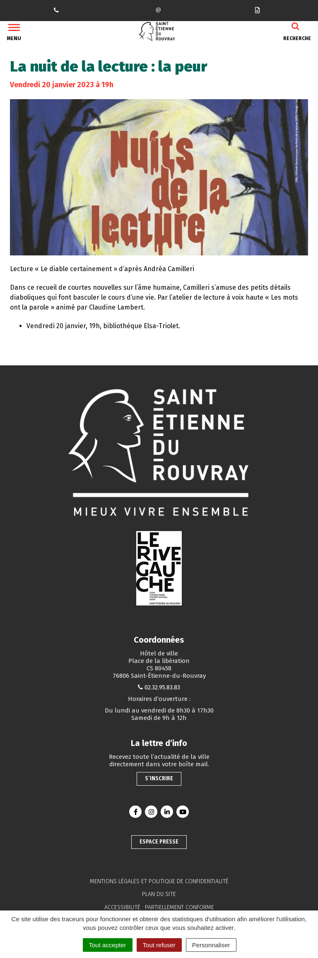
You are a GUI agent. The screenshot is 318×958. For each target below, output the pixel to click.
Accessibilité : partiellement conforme (159, 907)
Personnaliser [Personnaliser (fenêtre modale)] (211, 944)
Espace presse (159, 841)
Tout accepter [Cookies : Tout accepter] (107, 944)
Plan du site (159, 894)
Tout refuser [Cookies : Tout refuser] (159, 944)
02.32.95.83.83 (162, 687)
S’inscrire (159, 778)
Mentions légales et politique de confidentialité (159, 881)
